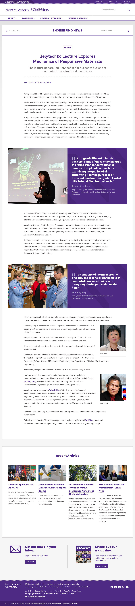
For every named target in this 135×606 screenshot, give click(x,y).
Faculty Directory (41, 591)
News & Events (100, 1)
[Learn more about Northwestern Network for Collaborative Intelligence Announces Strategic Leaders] (83, 473)
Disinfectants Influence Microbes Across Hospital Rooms (52, 487)
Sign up (30, 562)
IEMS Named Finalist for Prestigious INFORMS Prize (111, 487)
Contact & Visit (112, 1)
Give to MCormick (55, 591)
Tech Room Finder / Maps (72, 591)
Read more (101, 566)
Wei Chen (89, 420)
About (12, 18)
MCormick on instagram (123, 587)
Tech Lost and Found (67, 594)
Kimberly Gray (30, 382)
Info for (126, 1)
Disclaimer (73, 603)
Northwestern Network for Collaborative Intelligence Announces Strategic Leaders (81, 489)
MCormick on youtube (127, 587)
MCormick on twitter (111, 587)
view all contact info (82, 587)
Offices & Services (79, 18)
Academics (28, 18)
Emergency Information (33, 594)
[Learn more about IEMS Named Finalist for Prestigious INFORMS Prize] (113, 473)
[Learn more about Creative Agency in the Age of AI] (22, 473)
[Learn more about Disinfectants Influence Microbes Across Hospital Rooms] (52, 473)
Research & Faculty (51, 18)
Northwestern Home (51, 594)
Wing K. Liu (54, 390)
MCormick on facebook (115, 587)
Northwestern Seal (15, 589)
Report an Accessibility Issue (35, 596)
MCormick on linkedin (119, 587)
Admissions (29, 591)
